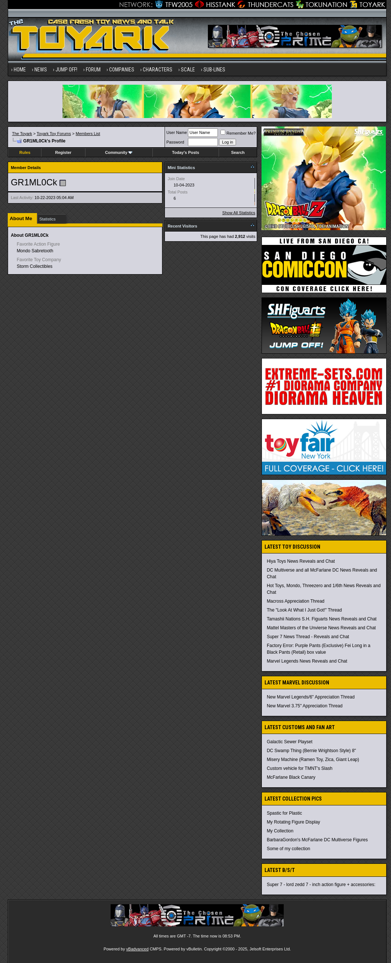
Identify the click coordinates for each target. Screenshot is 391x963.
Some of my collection (288, 848)
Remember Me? (238, 133)
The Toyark (22, 133)
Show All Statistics (238, 213)
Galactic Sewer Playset (289, 741)
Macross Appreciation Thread (295, 601)
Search (238, 152)
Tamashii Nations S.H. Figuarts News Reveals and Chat (322, 619)
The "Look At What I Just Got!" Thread (304, 610)
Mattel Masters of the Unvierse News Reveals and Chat (321, 627)
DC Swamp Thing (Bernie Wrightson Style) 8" (311, 750)
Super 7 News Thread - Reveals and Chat (308, 636)
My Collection (280, 831)
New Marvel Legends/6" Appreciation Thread (311, 697)
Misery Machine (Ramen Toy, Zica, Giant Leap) (313, 759)
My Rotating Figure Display (293, 822)
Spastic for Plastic (284, 813)
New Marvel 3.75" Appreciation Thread (305, 705)
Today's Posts (185, 152)
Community (119, 152)
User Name (176, 132)
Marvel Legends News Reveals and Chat (307, 661)
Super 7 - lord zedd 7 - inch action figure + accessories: (321, 884)
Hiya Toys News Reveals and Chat (301, 561)
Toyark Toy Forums (54, 133)
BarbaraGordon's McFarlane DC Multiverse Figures (317, 839)
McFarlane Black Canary (291, 777)
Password (175, 142)
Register (63, 152)
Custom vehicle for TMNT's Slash (299, 768)
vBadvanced (137, 949)
